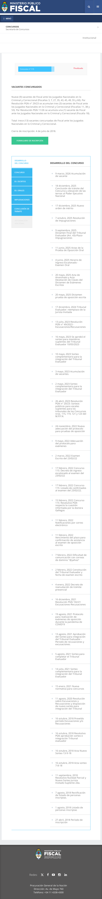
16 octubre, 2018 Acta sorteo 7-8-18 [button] (71, 764)
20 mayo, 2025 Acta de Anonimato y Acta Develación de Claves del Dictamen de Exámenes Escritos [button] (69, 280)
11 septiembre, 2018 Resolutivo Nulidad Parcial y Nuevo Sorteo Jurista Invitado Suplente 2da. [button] (70, 779)
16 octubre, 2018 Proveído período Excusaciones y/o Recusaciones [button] (69, 721)
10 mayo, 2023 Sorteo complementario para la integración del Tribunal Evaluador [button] (68, 357)
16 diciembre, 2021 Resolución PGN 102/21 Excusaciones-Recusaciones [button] (70, 602)
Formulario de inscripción (30, 140)
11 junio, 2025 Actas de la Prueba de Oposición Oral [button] (69, 249)
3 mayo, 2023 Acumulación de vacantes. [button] (70, 372)
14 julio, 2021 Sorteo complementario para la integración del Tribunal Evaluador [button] (68, 672)
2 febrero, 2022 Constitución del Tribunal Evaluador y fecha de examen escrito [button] (70, 572)
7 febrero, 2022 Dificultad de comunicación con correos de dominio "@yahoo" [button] (71, 557)
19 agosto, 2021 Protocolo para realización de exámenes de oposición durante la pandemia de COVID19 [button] (69, 619)
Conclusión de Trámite (21, 210)
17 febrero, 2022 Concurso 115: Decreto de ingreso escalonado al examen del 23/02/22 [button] (69, 471)
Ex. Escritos (20, 181)
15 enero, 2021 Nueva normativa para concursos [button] (69, 687)
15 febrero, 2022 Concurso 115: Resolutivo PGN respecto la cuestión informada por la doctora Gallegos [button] (69, 505)
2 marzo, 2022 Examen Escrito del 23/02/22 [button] (67, 457)
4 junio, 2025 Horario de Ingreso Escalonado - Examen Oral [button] (68, 262)
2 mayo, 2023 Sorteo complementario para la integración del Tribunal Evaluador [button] (68, 387)
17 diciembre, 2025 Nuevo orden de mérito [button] (69, 207)
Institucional (89, 37)
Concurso (19, 172)
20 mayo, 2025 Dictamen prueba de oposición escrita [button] (70, 296)
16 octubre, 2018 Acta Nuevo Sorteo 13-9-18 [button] (71, 752)
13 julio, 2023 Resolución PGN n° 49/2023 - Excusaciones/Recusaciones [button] (70, 324)
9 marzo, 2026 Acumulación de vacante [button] (70, 175)
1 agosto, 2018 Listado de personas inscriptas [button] (69, 808)
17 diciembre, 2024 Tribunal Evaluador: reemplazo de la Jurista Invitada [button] (70, 309)
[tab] (21, 162)
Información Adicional (21, 222)
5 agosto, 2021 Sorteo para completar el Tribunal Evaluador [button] (69, 656)
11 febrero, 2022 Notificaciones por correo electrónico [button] (69, 523)
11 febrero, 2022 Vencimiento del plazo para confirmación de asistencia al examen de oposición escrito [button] (70, 540)
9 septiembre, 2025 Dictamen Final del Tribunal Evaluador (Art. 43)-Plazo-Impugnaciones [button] (70, 234)
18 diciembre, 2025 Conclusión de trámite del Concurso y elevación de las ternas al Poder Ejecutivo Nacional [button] (70, 190)
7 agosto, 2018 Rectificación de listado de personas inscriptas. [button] (70, 795)
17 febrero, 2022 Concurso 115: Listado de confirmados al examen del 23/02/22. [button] (70, 488)
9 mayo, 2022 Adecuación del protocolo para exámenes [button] (69, 443)
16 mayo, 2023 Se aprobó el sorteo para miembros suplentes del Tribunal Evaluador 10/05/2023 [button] (70, 340)
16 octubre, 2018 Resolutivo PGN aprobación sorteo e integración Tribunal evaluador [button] (70, 737)
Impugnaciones (22, 199)
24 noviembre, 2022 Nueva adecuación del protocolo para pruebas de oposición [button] (70, 428)
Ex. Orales (19, 190)
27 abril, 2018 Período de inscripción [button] (69, 821)
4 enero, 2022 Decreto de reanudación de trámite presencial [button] (69, 587)
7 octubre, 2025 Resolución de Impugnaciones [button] (70, 219)
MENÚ (7, 18)
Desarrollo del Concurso (22, 162)
